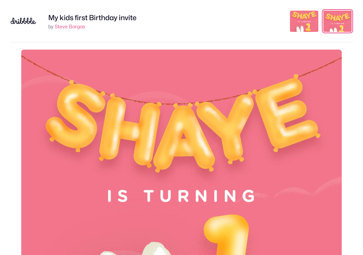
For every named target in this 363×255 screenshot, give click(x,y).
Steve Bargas (70, 26)
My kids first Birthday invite (92, 17)
